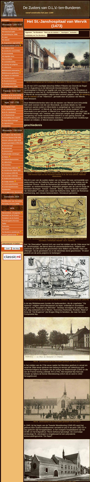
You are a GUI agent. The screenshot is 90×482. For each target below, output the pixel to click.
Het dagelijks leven (8, 56)
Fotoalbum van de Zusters (10, 218)
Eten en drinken (7, 59)
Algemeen (28, 32)
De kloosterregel (7, 145)
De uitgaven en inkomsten (10, 75)
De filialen (6, 157)
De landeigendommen (9, 83)
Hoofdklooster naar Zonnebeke (12, 201)
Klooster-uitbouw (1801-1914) (11, 140)
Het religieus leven (8, 48)
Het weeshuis (6, 165)
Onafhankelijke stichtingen (10, 154)
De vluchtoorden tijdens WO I (11, 170)
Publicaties (5, 226)
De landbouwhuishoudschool (11, 178)
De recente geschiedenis (10, 184)
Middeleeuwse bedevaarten (12, 70)
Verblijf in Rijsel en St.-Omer (11, 98)
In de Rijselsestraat (8, 115)
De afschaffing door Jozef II (11, 117)
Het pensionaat (7, 148)
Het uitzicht (5, 40)
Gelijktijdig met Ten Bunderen (36, 35)
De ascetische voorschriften (11, 51)
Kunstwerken (6, 126)
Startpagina (5, 20)
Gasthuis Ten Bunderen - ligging (12, 29)
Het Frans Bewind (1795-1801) (11, 137)
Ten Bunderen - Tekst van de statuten (46, 32)
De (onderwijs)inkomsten (10, 186)
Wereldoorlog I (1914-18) (11, 168)
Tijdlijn (4, 223)
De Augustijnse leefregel (10, 120)
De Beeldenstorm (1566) (10, 86)
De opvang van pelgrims (10, 64)
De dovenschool (7, 151)
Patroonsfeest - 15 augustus (12, 213)
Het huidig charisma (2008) (10, 203)
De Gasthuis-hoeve (8, 78)
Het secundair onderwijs (10, 175)
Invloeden (74, 32)
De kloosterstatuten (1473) (11, 45)
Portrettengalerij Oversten (10, 220)
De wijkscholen (7, 162)
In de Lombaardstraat (9, 109)
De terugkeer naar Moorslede (11, 134)
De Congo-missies (9, 181)
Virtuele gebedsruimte (10, 234)
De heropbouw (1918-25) (10, 173)
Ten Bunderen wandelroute (12, 232)
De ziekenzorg (6, 67)
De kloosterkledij (7, 53)
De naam (5, 37)
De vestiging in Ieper (8, 106)
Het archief (5, 229)
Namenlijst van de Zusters (10, 215)
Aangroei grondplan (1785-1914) (12, 143)
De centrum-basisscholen (10, 159)
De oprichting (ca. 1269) (9, 34)
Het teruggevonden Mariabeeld (12, 192)
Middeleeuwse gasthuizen (11, 73)
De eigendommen (7, 123)
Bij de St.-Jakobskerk (9, 112)
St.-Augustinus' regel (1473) (12, 43)
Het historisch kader (8, 31)
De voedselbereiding (8, 61)
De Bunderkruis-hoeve (9, 81)
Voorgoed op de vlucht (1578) (11, 95)
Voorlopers (65, 32)
